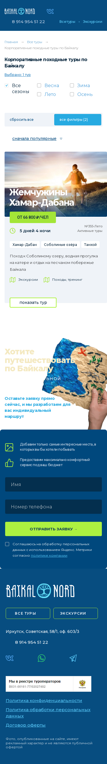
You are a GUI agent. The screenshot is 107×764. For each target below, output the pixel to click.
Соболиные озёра (60, 244)
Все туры (67, 22)
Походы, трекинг (67, 279)
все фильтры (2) (74, 119)
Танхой (90, 244)
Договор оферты (26, 725)
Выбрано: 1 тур (18, 75)
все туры (25, 613)
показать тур (33, 302)
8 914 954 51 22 (28, 21)
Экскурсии (92, 22)
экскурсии (73, 613)
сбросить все (22, 119)
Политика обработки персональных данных (48, 713)
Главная (11, 42)
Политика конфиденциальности (44, 700)
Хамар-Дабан (25, 244)
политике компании (49, 555)
